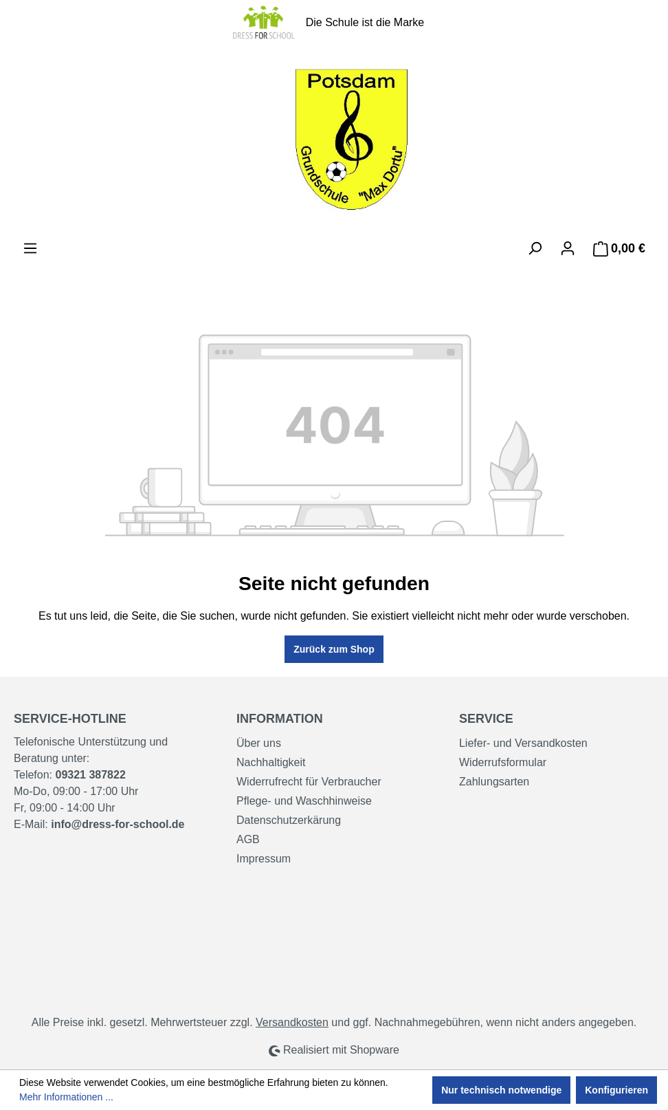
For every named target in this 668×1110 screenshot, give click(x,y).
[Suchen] (534, 248)
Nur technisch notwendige (501, 1090)
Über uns (258, 743)
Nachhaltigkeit (271, 762)
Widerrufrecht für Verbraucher (308, 781)
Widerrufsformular (502, 762)
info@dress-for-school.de (117, 824)
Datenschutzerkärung (288, 820)
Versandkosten (292, 1022)
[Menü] (30, 248)
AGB (248, 839)
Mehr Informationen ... (66, 1096)
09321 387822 (90, 775)
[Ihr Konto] (567, 248)
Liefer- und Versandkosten (523, 743)
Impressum (263, 858)
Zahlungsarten (494, 781)
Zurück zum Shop (333, 649)
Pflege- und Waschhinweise (304, 801)
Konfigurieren (616, 1090)
